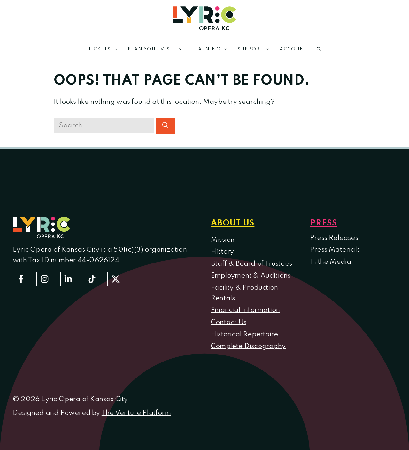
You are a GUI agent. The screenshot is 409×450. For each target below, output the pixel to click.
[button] (319, 49)
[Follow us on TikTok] (91, 279)
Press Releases (334, 237)
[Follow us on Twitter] (115, 279)
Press (323, 223)
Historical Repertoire (244, 334)
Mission (223, 239)
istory (225, 251)
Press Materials (335, 249)
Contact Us (228, 322)
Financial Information (245, 310)
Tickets (105, 49)
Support (256, 49)
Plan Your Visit (157, 49)
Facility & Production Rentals (244, 293)
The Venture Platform (136, 412)
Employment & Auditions (250, 275)
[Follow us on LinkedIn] (68, 279)
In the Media (330, 261)
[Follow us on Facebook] (20, 279)
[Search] (165, 126)
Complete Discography (248, 346)
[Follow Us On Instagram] (44, 279)
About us (232, 223)
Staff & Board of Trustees (251, 263)
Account (293, 49)
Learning (212, 49)
